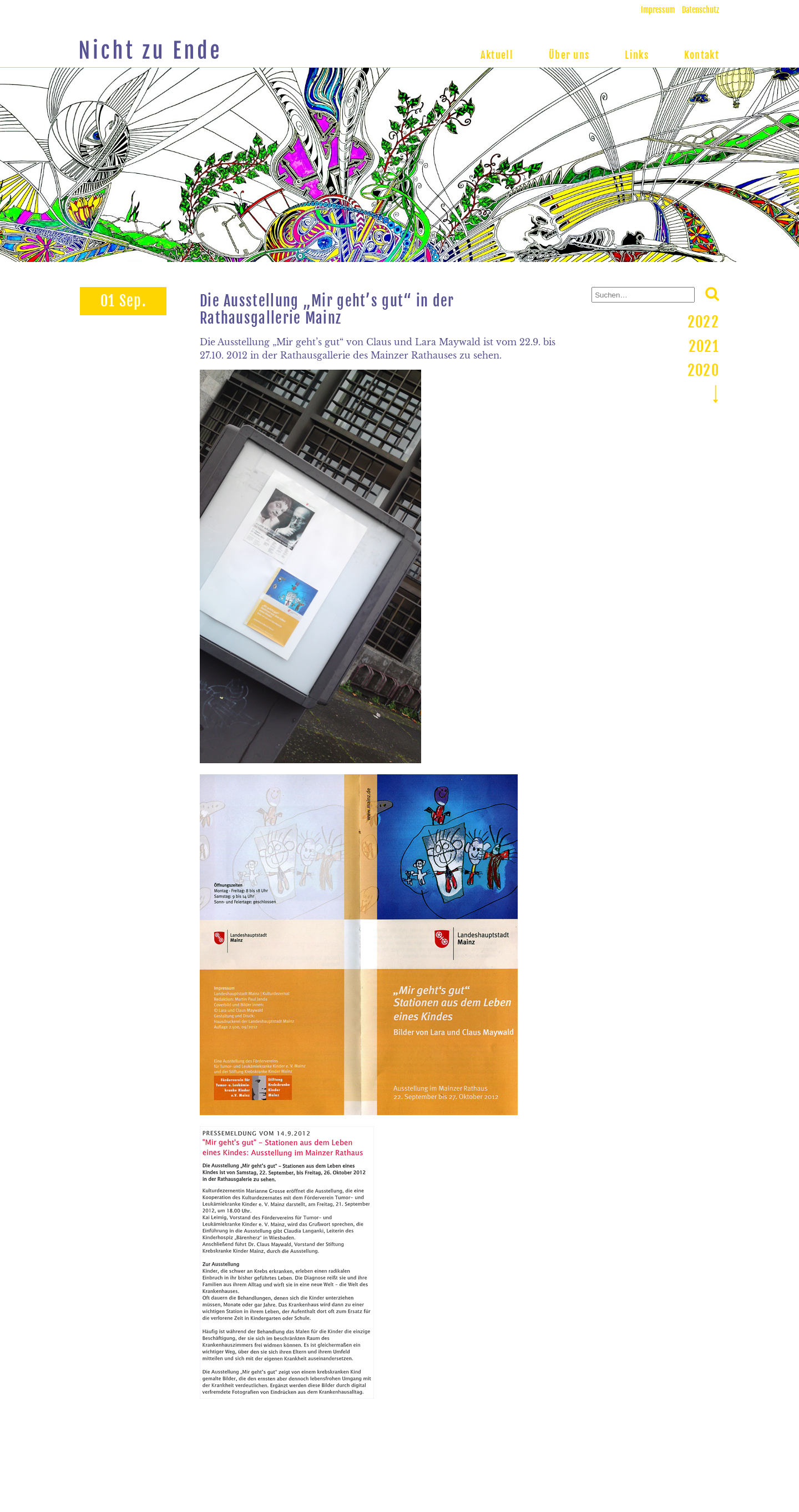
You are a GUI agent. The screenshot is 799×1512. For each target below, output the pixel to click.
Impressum (658, 9)
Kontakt (701, 55)
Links (637, 55)
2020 (703, 370)
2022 (703, 322)
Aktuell (497, 55)
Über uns (569, 55)
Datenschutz (700, 9)
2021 (704, 346)
